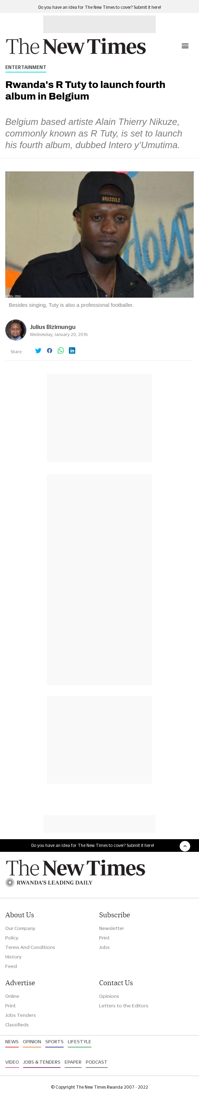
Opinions (109, 996)
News (12, 1041)
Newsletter (111, 928)
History (13, 957)
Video (12, 1062)
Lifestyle (79, 1041)
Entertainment (25, 67)
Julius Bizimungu (53, 326)
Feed (11, 966)
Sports (54, 1041)
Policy (11, 937)
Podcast (97, 1062)
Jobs (104, 947)
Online (12, 996)
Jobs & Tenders (41, 1062)
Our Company (20, 928)
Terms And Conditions (30, 947)
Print (104, 937)
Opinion (32, 1041)
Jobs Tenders (20, 1015)
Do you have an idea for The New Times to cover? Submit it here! (99, 7)
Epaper (73, 1062)
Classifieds (17, 1024)
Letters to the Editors (123, 1005)
